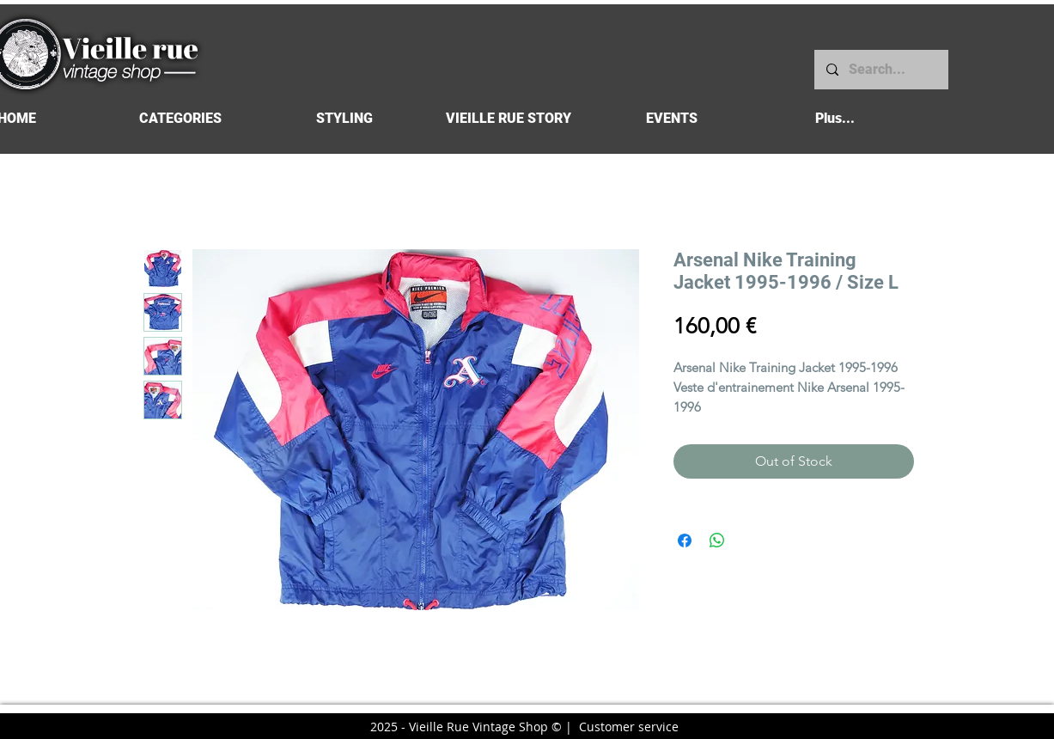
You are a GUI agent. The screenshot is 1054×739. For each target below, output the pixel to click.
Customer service (629, 726)
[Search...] (880, 69)
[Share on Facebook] (684, 540)
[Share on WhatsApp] (717, 540)
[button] (181, 118)
